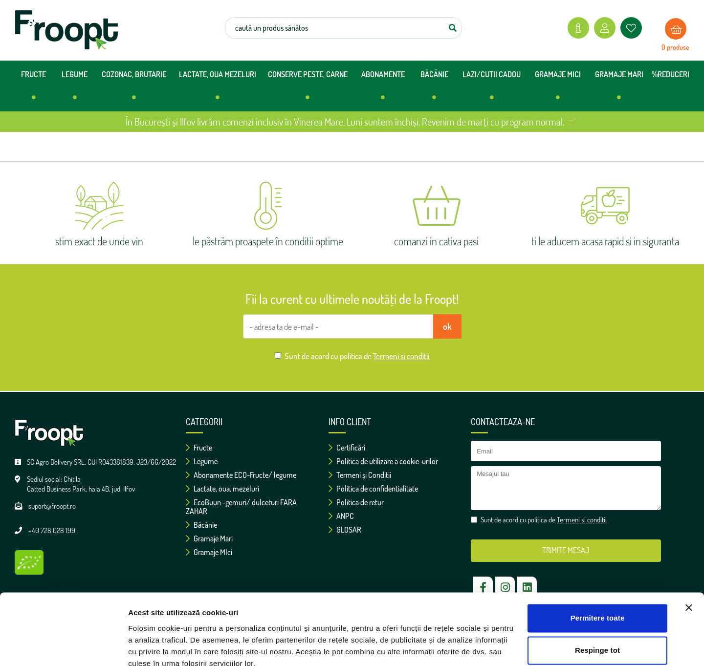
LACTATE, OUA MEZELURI (217, 89)
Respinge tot (597, 606)
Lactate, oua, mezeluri (222, 489)
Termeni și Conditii (360, 475)
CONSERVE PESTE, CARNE (308, 89)
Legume (202, 461)
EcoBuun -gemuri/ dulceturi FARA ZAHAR (241, 506)
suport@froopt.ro (52, 506)
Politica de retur (356, 502)
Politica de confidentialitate (373, 489)
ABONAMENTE (383, 89)
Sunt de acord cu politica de (357, 356)
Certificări (347, 447)
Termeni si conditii (401, 356)
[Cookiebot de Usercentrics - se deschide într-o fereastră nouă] (63, 647)
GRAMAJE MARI (619, 89)
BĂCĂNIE (434, 89)
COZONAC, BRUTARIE (134, 89)
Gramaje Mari (209, 538)
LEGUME (75, 89)
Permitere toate (598, 575)
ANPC (341, 516)
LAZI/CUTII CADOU (491, 89)
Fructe (199, 447)
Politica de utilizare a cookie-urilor (383, 461)
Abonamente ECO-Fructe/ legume (241, 475)
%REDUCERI (670, 74)
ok (447, 326)
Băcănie (201, 525)
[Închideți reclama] (688, 564)
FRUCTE (33, 89)
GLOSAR (345, 530)
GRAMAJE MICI (558, 89)
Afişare (141, 647)
